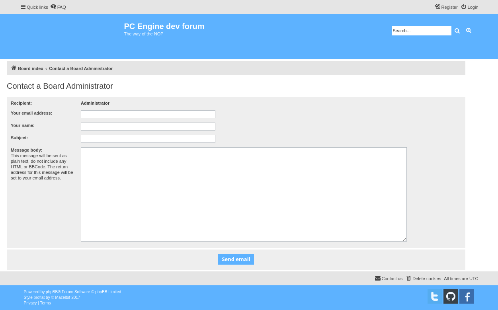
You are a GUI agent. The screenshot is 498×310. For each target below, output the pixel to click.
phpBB (52, 292)
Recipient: (21, 103)
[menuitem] (58, 7)
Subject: (19, 137)
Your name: (23, 125)
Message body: (26, 150)
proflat (39, 297)
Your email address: (31, 113)
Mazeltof (62, 297)
